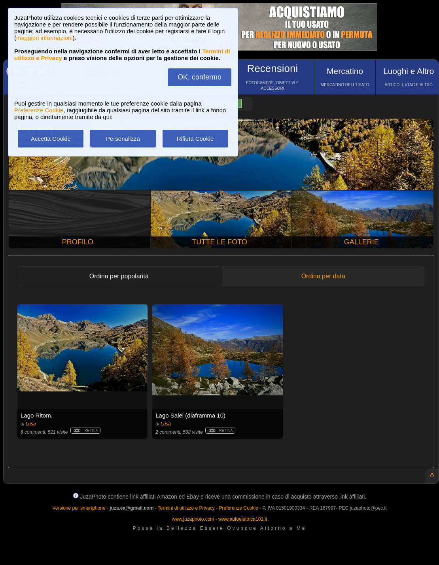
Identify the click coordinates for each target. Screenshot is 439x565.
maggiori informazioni (44, 37)
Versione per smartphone (78, 508)
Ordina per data (323, 276)
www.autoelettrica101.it (242, 519)
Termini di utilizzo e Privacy (186, 508)
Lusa (31, 424)
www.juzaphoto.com (193, 519)
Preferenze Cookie (38, 110)
